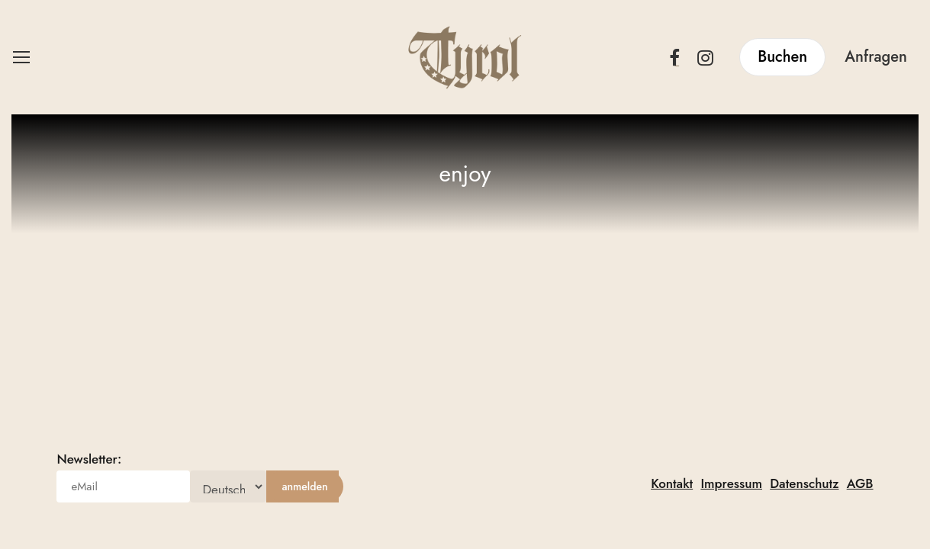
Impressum (731, 483)
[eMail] (123, 486)
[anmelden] (304, 486)
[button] (20, 58)
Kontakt (672, 483)
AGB (860, 483)
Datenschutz (804, 483)
